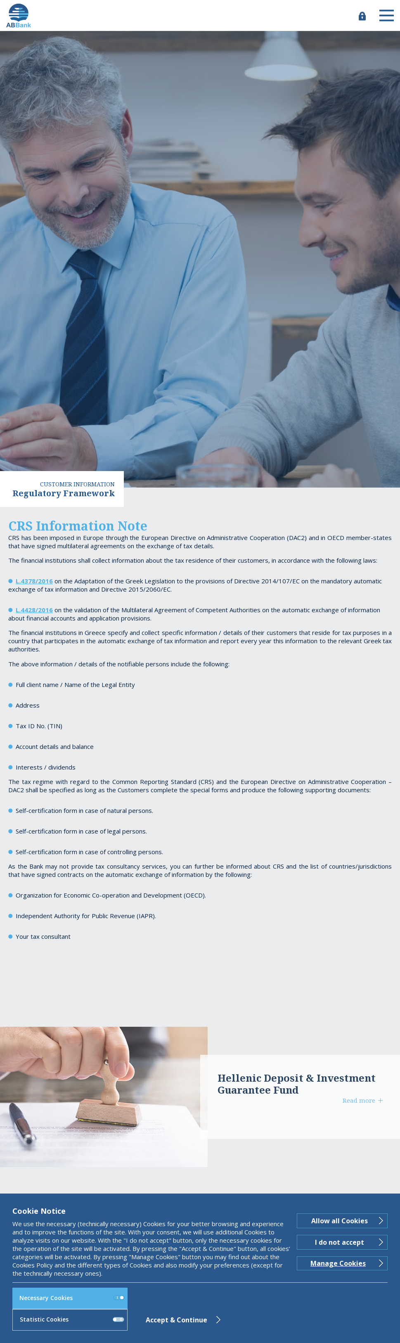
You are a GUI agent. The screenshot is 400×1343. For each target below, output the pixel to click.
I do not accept (339, 1242)
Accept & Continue (176, 1319)
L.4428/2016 (34, 610)
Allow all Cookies (339, 1220)
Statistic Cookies (72, 1319)
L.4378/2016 (34, 581)
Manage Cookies (338, 1263)
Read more (359, 1100)
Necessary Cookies (72, 1298)
